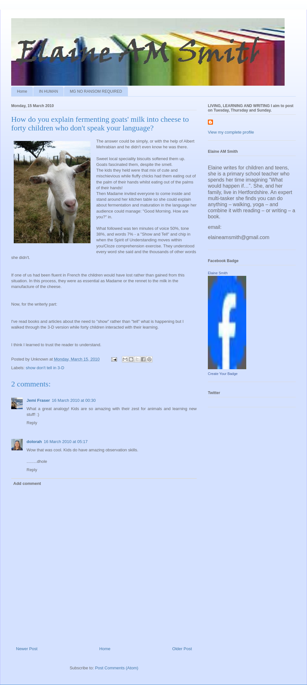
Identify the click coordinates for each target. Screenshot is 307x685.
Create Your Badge (223, 374)
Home (22, 91)
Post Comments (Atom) (116, 668)
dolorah (34, 441)
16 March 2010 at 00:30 (74, 400)
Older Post (182, 648)
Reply (32, 422)
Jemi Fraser (38, 400)
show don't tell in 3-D (45, 367)
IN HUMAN (48, 91)
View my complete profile (231, 132)
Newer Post (26, 648)
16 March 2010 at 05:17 (66, 441)
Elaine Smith (218, 273)
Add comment (27, 483)
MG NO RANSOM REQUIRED (96, 91)
